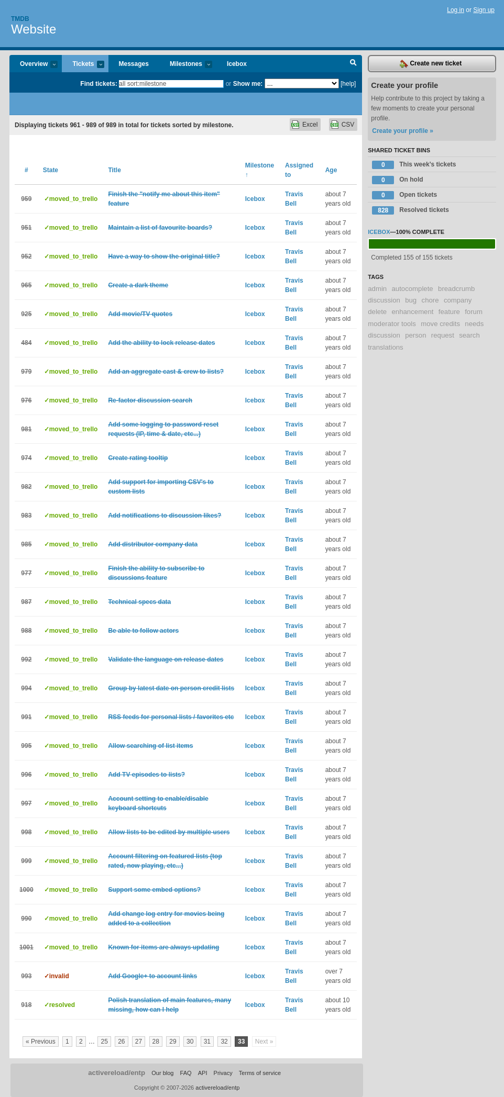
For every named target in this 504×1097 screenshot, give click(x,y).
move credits (440, 324)
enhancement (413, 312)
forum (474, 312)
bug (411, 300)
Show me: (248, 83)
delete (377, 312)
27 (138, 1041)
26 (121, 1041)
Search (353, 64)
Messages (134, 64)
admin (377, 289)
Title (114, 170)
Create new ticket (431, 64)
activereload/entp (116, 1073)
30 (190, 1041)
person (415, 335)
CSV (348, 124)
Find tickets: (98, 83)
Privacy (223, 1073)
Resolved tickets (410, 210)
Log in (455, 10)
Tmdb (20, 19)
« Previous (41, 1041)
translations (385, 347)
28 (155, 1041)
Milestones (185, 64)
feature (449, 312)
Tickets (83, 64)
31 (207, 1041)
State (50, 170)
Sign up (484, 10)
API (202, 1073)
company (458, 300)
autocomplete (412, 289)
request (442, 335)
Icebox (237, 64)
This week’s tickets (414, 165)
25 (104, 1041)
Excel (309, 124)
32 (224, 1041)
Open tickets (404, 195)
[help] (348, 83)
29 (172, 1041)
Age (331, 170)
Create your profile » (402, 131)
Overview (33, 64)
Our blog (162, 1073)
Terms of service (260, 1073)
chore (430, 300)
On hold (397, 180)
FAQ (186, 1073)
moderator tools (392, 324)
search (469, 335)
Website (33, 29)
